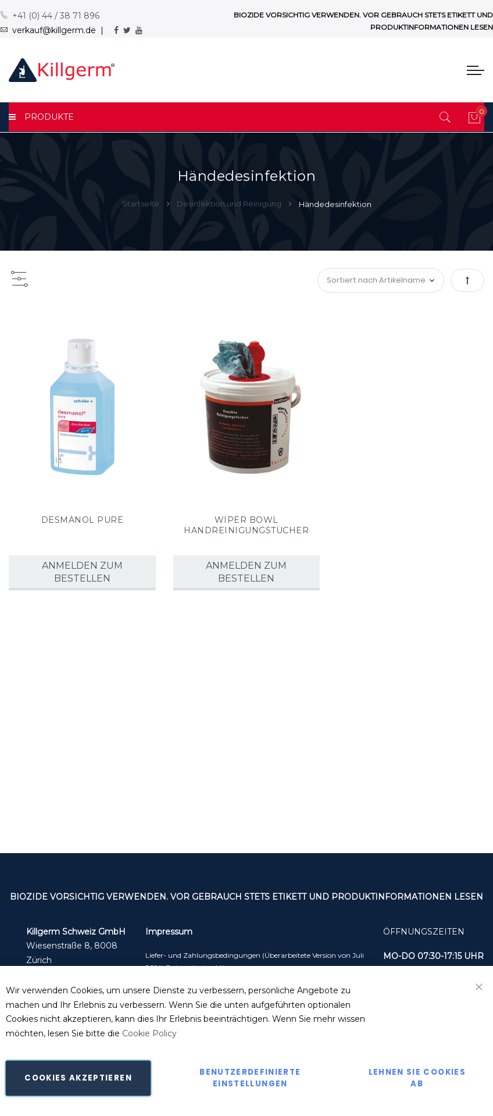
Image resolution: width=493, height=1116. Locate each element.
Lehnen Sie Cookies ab (417, 1078)
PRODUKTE (41, 117)
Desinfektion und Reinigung (230, 203)
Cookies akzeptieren (78, 1077)
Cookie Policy (149, 1033)
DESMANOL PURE (82, 520)
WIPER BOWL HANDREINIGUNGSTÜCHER (246, 525)
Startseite (141, 203)
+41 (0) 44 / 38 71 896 (49, 15)
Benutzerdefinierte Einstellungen (250, 1078)
